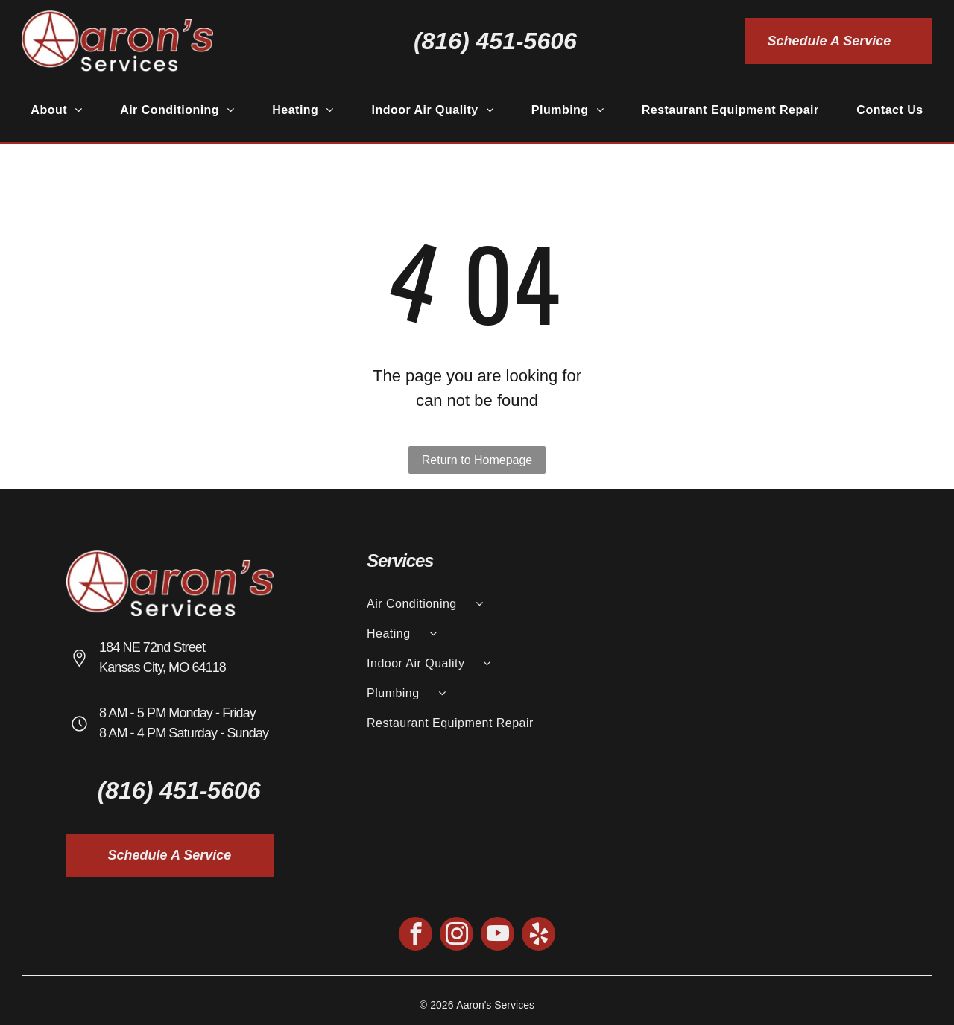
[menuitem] (56, 110)
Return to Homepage (477, 460)
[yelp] (538, 935)
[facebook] (415, 935)
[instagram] (456, 935)
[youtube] (497, 935)
